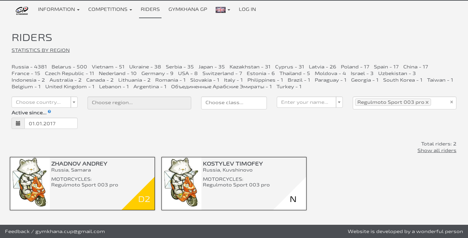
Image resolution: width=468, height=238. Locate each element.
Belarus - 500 (69, 66)
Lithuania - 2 (134, 80)
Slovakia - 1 (204, 80)
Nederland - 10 (118, 73)
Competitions (110, 9)
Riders (150, 9)
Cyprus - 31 (289, 66)
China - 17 (415, 66)
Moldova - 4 (330, 73)
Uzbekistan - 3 (397, 73)
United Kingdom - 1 (69, 86)
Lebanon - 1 (114, 86)
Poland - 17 (355, 66)
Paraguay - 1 (330, 80)
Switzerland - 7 (222, 73)
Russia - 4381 (29, 66)
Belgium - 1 (26, 86)
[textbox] (42, 102)
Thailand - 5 (294, 73)
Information (59, 9)
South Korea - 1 (402, 80)
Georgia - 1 (364, 80)
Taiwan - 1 (440, 80)
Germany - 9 (157, 73)
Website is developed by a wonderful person (405, 231)
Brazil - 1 (299, 80)
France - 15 (26, 73)
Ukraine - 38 (145, 66)
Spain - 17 (386, 66)
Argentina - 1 (149, 86)
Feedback (17, 231)
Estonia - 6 (261, 73)
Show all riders (436, 150)
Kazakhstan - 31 (250, 66)
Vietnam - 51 (108, 66)
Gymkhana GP (187, 9)
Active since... (31, 112)
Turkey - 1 (289, 86)
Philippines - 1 (265, 80)
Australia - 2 (66, 80)
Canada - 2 (100, 80)
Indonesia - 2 (28, 80)
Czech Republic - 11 (69, 73)
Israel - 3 (362, 73)
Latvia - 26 (322, 66)
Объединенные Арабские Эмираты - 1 (221, 86)
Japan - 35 (211, 66)
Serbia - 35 (180, 66)
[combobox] (45, 102)
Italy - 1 (233, 80)
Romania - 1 (170, 80)
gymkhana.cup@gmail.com (70, 231)
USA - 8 (188, 73)
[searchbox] (139, 102)
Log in (247, 9)
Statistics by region (41, 50)
